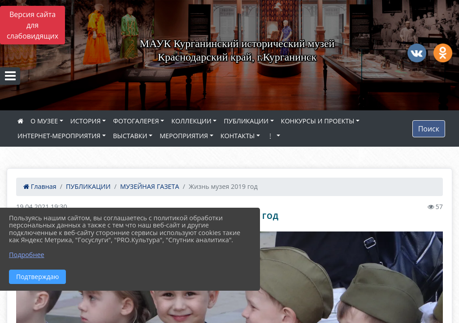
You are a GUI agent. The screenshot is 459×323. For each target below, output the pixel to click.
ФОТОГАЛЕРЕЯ (136, 121)
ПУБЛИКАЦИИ (246, 121)
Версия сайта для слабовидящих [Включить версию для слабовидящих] (32, 25)
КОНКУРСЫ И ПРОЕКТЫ (318, 121)
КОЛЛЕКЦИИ (191, 121)
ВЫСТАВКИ (130, 135)
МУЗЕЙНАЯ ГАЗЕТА (149, 186)
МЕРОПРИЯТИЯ (184, 135)
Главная (39, 186)
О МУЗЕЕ (44, 121)
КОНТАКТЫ (238, 135)
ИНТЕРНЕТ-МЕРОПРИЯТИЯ (58, 135)
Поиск (428, 129)
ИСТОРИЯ (85, 121)
